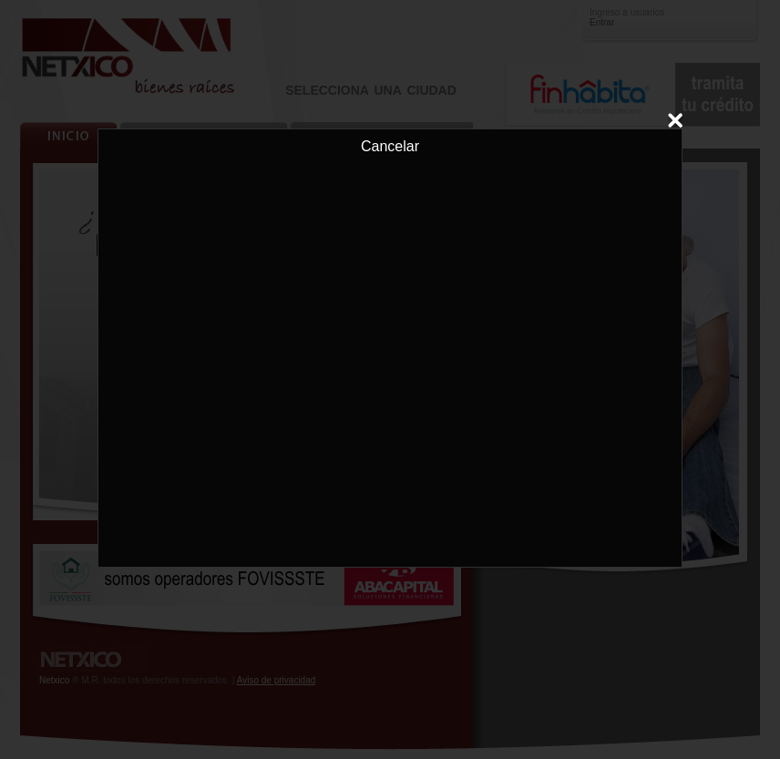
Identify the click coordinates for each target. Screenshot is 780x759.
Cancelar (390, 141)
